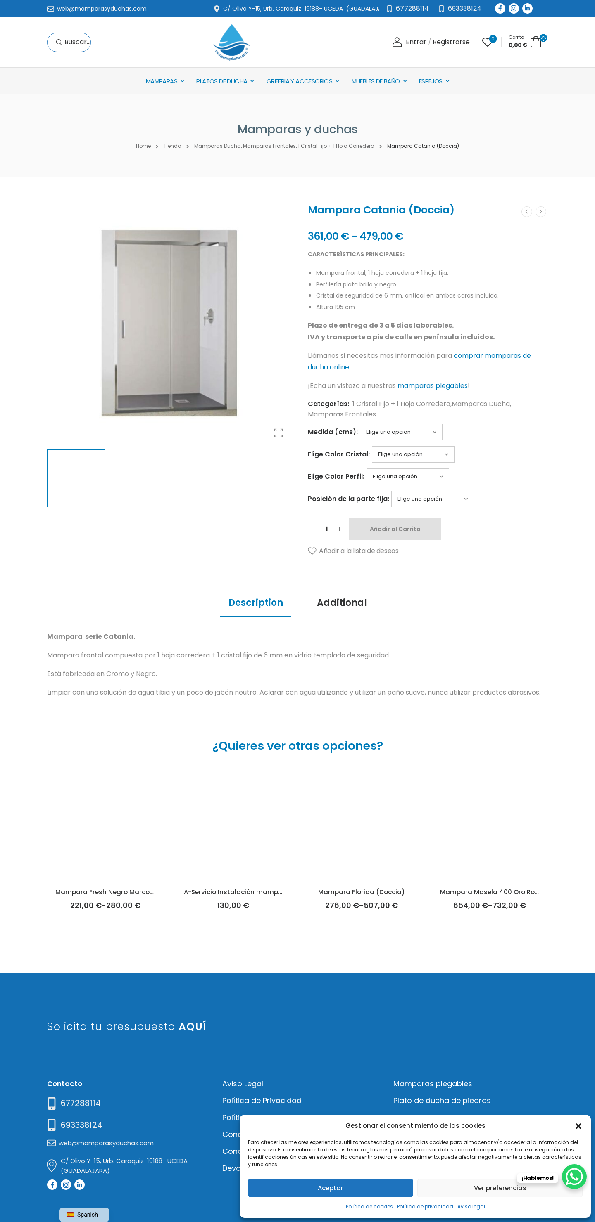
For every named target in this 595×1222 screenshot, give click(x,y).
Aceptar (330, 1188)
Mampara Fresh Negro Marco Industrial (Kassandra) (141, 892)
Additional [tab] (342, 602)
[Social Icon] (500, 8)
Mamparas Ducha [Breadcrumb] (217, 145)
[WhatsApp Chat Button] (574, 1176)
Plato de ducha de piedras (442, 1100)
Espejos (431, 81)
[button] (578, 1125)
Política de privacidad (425, 1206)
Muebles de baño (376, 81)
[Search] (73, 42)
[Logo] (231, 42)
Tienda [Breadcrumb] (172, 145)
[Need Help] (459, 9)
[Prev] (527, 211)
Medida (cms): (333, 432)
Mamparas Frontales (342, 414)
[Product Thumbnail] (169, 323)
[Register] (451, 42)
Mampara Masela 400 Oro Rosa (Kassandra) (513, 892)
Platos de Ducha (221, 81)
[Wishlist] (487, 42)
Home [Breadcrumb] (143, 145)
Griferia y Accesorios (299, 81)
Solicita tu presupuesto (126, 1026)
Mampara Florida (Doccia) (361, 892)
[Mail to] (97, 9)
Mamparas (161, 81)
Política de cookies (369, 1206)
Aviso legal (471, 1206)
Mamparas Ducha (481, 404)
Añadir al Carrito (395, 529)
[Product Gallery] (278, 433)
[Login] (409, 42)
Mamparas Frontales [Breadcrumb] (269, 145)
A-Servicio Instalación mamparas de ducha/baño (265, 892)
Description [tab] (255, 602)
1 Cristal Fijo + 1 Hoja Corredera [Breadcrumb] (336, 145)
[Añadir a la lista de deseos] (353, 551)
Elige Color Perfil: (336, 476)
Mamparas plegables (432, 1083)
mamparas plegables (432, 385)
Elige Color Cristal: (339, 454)
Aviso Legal (242, 1083)
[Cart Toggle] (525, 41)
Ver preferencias (500, 1188)
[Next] (541, 211)
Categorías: (328, 404)
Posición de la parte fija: (348, 498)
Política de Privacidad (262, 1100)
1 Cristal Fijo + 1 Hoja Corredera (401, 404)
